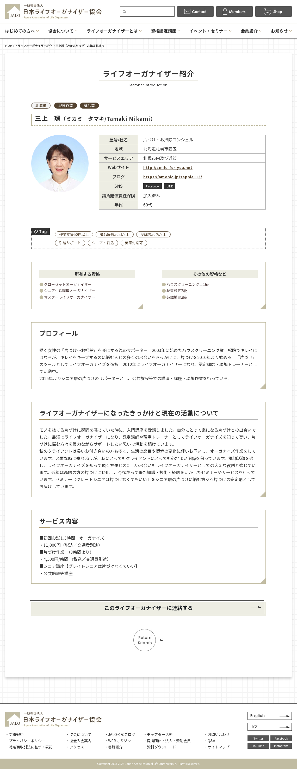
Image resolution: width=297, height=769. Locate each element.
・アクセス (75, 747)
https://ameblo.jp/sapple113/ (172, 176)
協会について (61, 31)
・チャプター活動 (157, 734)
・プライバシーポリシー (25, 740)
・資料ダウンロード (159, 747)
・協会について (78, 734)
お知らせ (279, 31)
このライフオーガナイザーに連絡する (148, 608)
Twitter (258, 738)
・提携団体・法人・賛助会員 (167, 740)
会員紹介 (249, 31)
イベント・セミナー (208, 31)
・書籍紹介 (113, 747)
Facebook (281, 738)
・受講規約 (14, 734)
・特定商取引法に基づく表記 (29, 747)
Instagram (281, 745)
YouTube (258, 745)
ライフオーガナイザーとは (112, 31)
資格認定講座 (163, 31)
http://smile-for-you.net (168, 167)
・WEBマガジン (117, 740)
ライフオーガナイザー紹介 (35, 45)
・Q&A (209, 740)
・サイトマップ (217, 747)
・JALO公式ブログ (119, 734)
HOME (9, 45)
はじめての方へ (20, 31)
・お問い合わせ (217, 734)
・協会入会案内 (78, 740)
